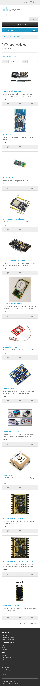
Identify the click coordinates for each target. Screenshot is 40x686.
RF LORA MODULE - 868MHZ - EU (15, 518)
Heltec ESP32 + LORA (11, 431)
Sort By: (5, 61)
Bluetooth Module (10, 178)
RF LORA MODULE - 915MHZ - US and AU (18, 562)
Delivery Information (8, 638)
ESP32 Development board (13, 219)
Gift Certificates (6, 658)
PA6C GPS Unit (8, 475)
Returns (4, 648)
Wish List (4, 672)
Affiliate (4, 660)
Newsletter (5, 674)
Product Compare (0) (9, 56)
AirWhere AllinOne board (13, 91)
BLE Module (7, 134)
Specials (4, 662)
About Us (4, 635)
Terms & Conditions (8, 640)
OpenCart (12, 682)
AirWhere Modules (15, 36)
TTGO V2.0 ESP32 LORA (12, 605)
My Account (5, 668)
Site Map (4, 650)
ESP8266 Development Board (14, 260)
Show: (24, 61)
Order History (6, 670)
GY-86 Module (8, 388)
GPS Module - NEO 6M (11, 347)
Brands (4, 656)
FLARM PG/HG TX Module (13, 304)
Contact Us (5, 645)
